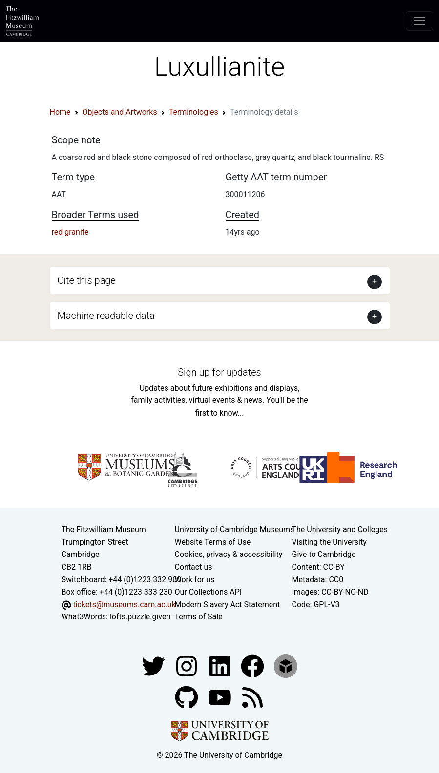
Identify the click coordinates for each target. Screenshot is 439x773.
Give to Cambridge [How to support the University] (324, 554)
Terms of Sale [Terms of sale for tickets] (199, 616)
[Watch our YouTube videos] (220, 696)
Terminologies (193, 112)
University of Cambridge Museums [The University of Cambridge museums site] (234, 529)
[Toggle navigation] (419, 21)
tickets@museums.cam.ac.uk (124, 604)
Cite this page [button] (87, 280)
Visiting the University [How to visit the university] (329, 542)
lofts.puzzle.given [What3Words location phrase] (140, 616)
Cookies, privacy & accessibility (229, 554)
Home (60, 112)
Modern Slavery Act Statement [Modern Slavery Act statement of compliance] (227, 604)
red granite (70, 232)
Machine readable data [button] (106, 315)
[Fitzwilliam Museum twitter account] (154, 665)
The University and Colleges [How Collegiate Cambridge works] (340, 529)
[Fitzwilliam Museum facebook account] (220, 665)
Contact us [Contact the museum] (193, 567)
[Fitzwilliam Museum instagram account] (187, 665)
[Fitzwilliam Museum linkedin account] (253, 665)
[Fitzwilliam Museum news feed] (252, 696)
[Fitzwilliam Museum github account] (187, 696)
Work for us (195, 579)
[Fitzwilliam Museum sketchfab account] (285, 665)
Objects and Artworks (120, 112)
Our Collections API (208, 591)
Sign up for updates (219, 372)
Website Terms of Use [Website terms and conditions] (213, 542)
